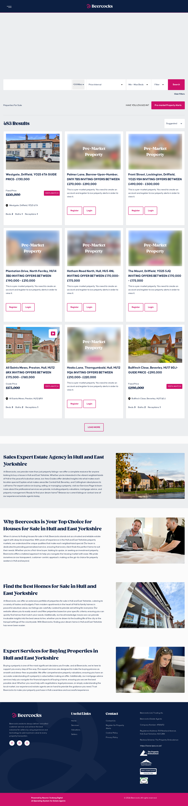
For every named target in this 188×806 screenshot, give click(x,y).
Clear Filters (179, 94)
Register (75, 211)
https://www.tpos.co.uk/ (151, 746)
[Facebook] (12, 743)
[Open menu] (9, 6)
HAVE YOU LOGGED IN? (137, 105)
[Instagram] (19, 743)
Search (176, 84)
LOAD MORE (94, 427)
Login (89, 211)
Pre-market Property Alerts (168, 105)
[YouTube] (27, 743)
